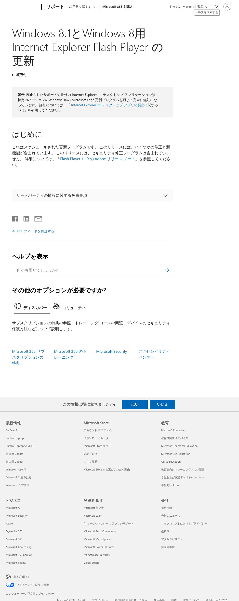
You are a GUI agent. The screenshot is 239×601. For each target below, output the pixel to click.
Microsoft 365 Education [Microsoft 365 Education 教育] (175, 454)
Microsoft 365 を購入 (117, 6)
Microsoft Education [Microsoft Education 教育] (173, 430)
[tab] (32, 307)
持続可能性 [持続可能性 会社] (168, 547)
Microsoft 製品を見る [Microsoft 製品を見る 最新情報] (18, 477)
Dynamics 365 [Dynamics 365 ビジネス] (14, 531)
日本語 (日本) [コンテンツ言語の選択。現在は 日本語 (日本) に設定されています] (21, 576)
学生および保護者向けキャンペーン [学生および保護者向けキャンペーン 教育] (182, 477)
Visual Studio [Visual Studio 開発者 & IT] (91, 562)
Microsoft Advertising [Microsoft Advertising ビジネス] (18, 547)
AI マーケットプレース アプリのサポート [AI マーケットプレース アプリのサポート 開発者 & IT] (108, 523)
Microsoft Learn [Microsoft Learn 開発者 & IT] (93, 515)
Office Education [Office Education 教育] (171, 461)
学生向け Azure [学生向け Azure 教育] (170, 485)
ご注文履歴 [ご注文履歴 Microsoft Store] (90, 461)
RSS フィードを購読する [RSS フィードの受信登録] (35, 231)
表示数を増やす (80, 6)
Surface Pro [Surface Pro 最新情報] (12, 430)
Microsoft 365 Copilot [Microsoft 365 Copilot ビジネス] (19, 555)
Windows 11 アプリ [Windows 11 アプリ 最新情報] (17, 485)
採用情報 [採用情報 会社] (166, 508)
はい (135, 404)
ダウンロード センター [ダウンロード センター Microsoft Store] (97, 438)
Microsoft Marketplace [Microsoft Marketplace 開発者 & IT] (97, 539)
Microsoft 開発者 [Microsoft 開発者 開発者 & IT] (94, 508)
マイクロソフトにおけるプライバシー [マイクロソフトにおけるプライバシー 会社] (184, 523)
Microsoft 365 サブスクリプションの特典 (28, 357)
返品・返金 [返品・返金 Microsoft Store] (90, 454)
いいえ (162, 404)
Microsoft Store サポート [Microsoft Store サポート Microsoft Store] (99, 446)
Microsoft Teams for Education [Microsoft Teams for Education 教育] (179, 446)
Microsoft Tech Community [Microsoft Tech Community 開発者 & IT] (100, 531)
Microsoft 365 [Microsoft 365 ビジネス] (14, 539)
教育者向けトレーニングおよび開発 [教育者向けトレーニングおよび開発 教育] (182, 469)
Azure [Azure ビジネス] (9, 523)
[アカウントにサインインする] (227, 7)
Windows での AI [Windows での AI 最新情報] (16, 469)
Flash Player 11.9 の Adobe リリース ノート (97, 158)
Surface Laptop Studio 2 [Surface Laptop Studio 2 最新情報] (20, 446)
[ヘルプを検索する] (215, 6)
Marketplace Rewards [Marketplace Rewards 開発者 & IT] (97, 555)
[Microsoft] (23, 6)
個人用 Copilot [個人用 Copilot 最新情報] (14, 461)
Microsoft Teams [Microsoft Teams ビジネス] (16, 562)
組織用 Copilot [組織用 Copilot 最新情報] (14, 454)
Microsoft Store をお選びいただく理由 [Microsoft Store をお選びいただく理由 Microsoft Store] (107, 469)
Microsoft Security (111, 351)
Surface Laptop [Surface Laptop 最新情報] (15, 438)
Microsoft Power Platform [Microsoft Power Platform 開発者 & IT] (99, 547)
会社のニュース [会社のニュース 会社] (170, 515)
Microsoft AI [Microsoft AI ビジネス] (13, 508)
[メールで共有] (36, 217)
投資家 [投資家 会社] (165, 531)
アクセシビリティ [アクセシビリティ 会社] (172, 539)
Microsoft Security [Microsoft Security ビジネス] (16, 515)
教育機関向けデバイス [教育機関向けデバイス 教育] (174, 438)
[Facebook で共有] (15, 217)
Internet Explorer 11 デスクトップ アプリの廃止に (109, 105)
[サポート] (55, 6)
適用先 (21, 74)
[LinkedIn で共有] (24, 217)
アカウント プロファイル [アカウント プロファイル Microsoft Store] (99, 430)
